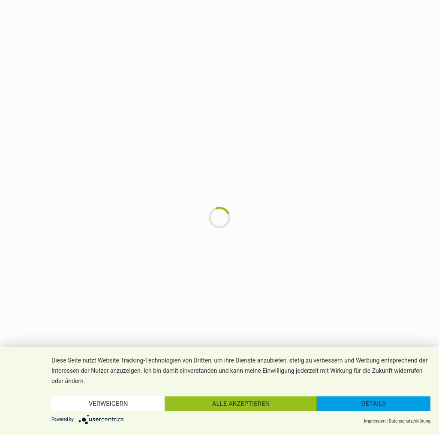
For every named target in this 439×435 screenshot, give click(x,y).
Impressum (374, 421)
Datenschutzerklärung (409, 421)
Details (373, 404)
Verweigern (108, 404)
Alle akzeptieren (241, 404)
